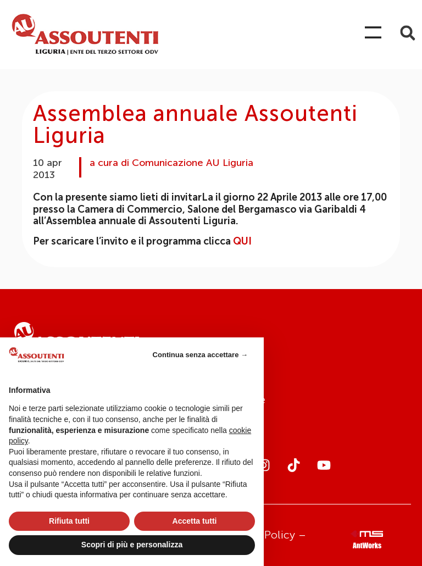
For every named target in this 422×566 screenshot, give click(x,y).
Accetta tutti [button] (195, 521)
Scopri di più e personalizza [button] (131, 544)
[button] (407, 33)
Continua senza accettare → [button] (200, 355)
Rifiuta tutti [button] (69, 521)
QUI (242, 241)
